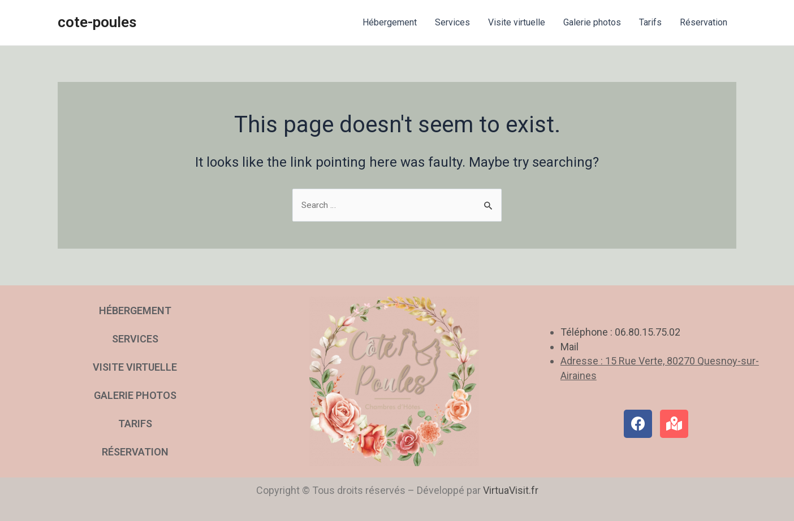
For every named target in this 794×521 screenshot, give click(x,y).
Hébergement (390, 22)
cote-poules (97, 22)
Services (452, 22)
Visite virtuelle (516, 22)
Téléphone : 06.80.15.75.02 (620, 332)
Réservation (703, 22)
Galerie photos (592, 22)
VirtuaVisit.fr (510, 490)
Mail (569, 347)
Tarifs (650, 22)
